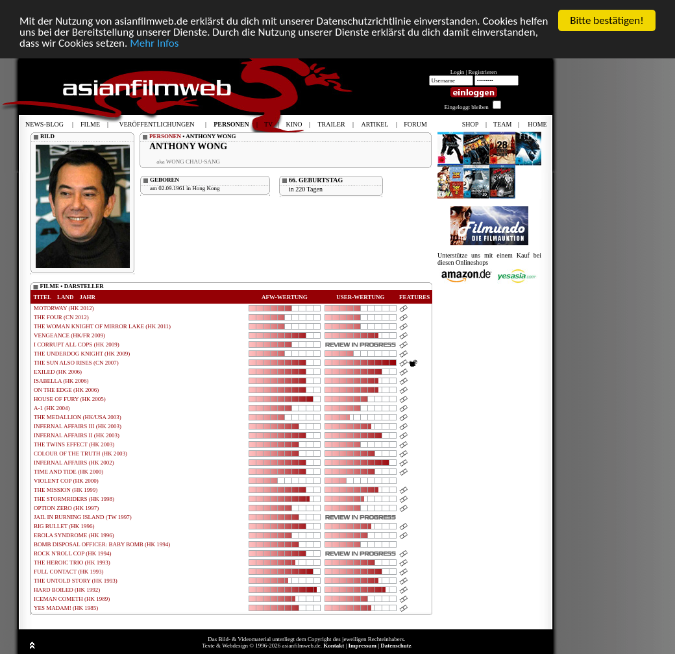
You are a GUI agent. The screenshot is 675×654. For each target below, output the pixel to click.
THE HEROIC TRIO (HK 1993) (72, 562)
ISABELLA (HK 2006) (61, 381)
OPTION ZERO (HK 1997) (66, 508)
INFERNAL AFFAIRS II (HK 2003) (76, 435)
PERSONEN (165, 136)
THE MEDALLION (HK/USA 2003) (77, 417)
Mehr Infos (154, 43)
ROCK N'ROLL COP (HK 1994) (72, 553)
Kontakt (333, 645)
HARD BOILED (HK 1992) (67, 590)
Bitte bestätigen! (607, 20)
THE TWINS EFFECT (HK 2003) (74, 444)
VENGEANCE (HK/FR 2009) (69, 335)
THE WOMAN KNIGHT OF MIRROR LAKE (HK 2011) (102, 326)
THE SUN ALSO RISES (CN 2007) (76, 362)
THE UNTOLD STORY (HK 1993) (75, 580)
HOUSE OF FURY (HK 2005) (70, 399)
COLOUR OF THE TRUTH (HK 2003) (80, 453)
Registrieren (483, 72)
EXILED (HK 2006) (58, 372)
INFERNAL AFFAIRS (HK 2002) (74, 462)
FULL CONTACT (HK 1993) (69, 571)
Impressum (362, 645)
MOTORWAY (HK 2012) (64, 308)
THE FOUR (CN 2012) (61, 317)
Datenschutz (395, 645)
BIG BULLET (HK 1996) (64, 526)
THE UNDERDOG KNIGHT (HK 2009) (82, 353)
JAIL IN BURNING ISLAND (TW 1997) (83, 517)
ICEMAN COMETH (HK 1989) (72, 599)
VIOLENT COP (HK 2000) (66, 481)
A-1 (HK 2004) (52, 408)
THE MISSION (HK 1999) (65, 490)
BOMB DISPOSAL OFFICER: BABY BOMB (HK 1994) (102, 544)
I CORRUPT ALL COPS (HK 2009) (76, 344)
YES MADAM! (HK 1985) (66, 608)
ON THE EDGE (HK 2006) (66, 390)
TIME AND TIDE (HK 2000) (68, 471)
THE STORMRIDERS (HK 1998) (74, 499)
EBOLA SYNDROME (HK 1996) (74, 535)
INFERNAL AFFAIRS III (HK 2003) (77, 426)
